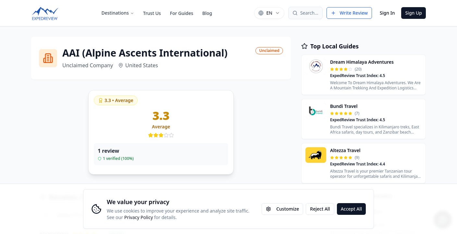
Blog (207, 13)
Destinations (117, 13)
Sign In (387, 13)
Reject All (320, 209)
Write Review (349, 13)
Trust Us (152, 13)
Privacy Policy (138, 217)
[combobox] (269, 13)
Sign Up (413, 13)
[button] (363, 75)
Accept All (351, 209)
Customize (282, 209)
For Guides (181, 13)
